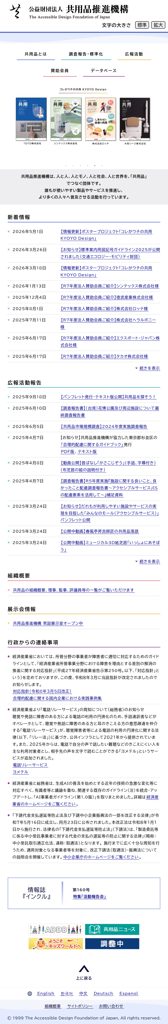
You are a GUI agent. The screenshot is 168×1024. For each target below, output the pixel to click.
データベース (104, 71)
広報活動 (134, 54)
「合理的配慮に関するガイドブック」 (92, 444)
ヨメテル (20, 772)
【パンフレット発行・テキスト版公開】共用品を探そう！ (108, 397)
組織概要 (53, 1006)
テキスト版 (87, 451)
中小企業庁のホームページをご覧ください (101, 857)
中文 (83, 993)
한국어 (67, 993)
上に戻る (84, 978)
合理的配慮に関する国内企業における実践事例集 (57, 698)
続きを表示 (150, 368)
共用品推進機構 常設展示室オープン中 (48, 623)
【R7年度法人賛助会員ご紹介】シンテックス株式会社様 (110, 286)
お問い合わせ (111, 1006)
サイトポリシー (80, 1006)
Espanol (129, 993)
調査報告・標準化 (86, 54)
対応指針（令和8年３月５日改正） (42, 691)
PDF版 (67, 451)
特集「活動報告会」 (89, 896)
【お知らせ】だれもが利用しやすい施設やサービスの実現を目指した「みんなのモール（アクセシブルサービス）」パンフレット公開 (109, 513)
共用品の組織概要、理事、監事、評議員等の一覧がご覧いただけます (73, 590)
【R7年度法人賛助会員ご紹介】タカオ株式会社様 (104, 356)
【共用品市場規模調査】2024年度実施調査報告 (104, 426)
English (45, 993)
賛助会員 (60, 71)
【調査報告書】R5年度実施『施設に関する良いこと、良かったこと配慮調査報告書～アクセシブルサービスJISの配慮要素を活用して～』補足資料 (109, 488)
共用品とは (35, 54)
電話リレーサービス (30, 765)
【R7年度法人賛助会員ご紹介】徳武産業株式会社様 (107, 297)
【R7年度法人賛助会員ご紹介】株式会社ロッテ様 (104, 309)
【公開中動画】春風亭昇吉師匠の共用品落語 (100, 531)
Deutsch (103, 993)
